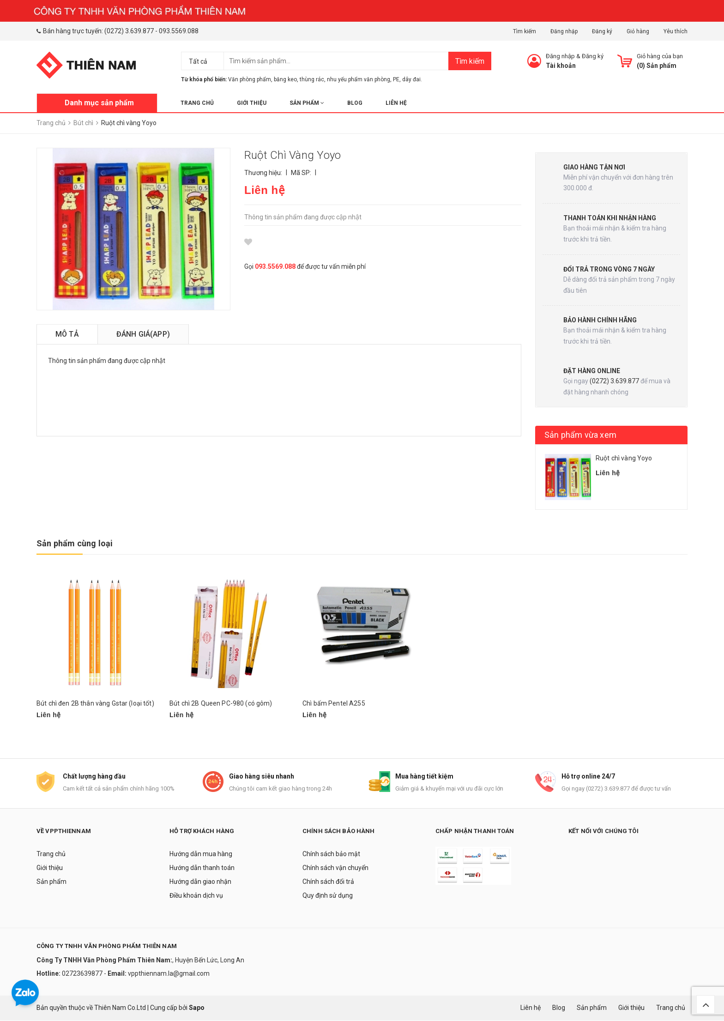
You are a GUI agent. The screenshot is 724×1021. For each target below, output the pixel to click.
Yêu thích (676, 31)
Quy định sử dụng (327, 896)
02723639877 (83, 974)
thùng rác (312, 79)
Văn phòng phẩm (249, 79)
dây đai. (412, 79)
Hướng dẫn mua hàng (200, 854)
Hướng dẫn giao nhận (200, 882)
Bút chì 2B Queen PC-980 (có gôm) (220, 703)
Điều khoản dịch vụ (196, 896)
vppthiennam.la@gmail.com (169, 974)
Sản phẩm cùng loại (74, 543)
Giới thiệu (251, 103)
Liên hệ (396, 103)
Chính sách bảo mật (331, 854)
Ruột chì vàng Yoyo (624, 458)
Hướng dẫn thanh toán (202, 868)
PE (396, 79)
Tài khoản (561, 65)
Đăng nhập (564, 31)
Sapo (197, 1008)
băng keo (285, 79)
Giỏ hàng (638, 31)
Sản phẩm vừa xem (580, 435)
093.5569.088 (179, 31)
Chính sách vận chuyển (335, 868)
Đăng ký (602, 31)
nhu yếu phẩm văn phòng (358, 79)
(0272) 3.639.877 (129, 31)
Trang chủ (197, 103)
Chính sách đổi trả (328, 882)
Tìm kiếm (524, 31)
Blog (354, 103)
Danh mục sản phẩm (99, 102)
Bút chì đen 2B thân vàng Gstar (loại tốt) (95, 703)
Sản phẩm (307, 103)
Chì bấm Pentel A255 (333, 703)
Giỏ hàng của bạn (660, 56)
